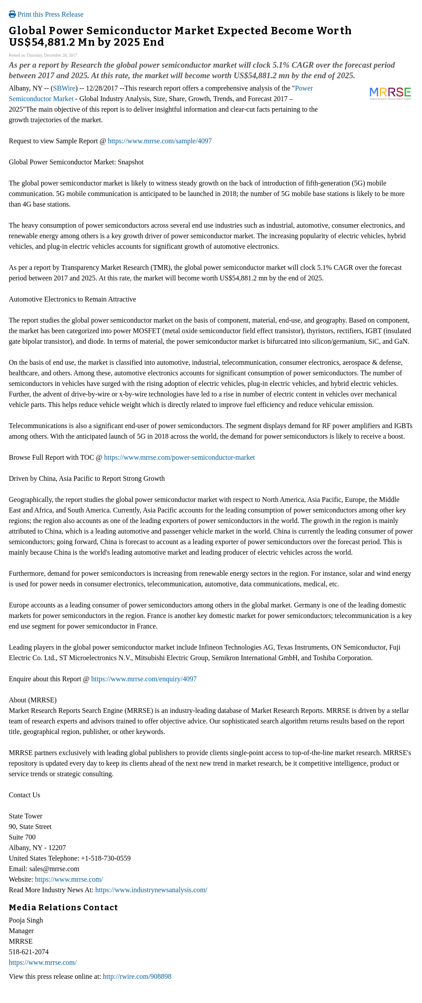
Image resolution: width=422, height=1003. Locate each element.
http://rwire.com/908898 (137, 976)
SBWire (64, 88)
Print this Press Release (46, 14)
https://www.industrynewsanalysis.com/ (151, 890)
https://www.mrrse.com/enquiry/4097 (144, 679)
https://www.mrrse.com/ (69, 879)
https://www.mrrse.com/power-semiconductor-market (179, 457)
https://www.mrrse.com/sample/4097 (159, 141)
